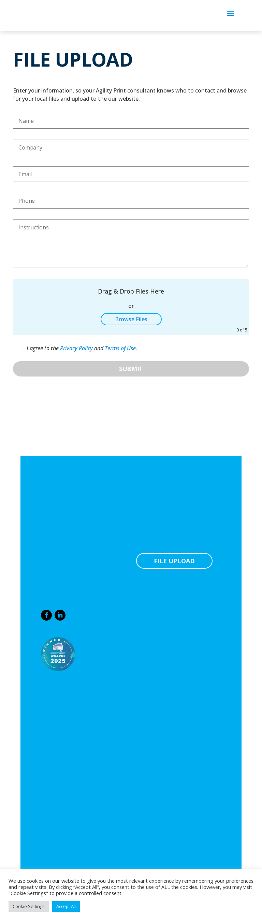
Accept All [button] (66, 906)
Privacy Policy (76, 348)
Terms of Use (120, 348)
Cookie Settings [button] (29, 906)
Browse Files (131, 319)
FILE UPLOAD (174, 561)
